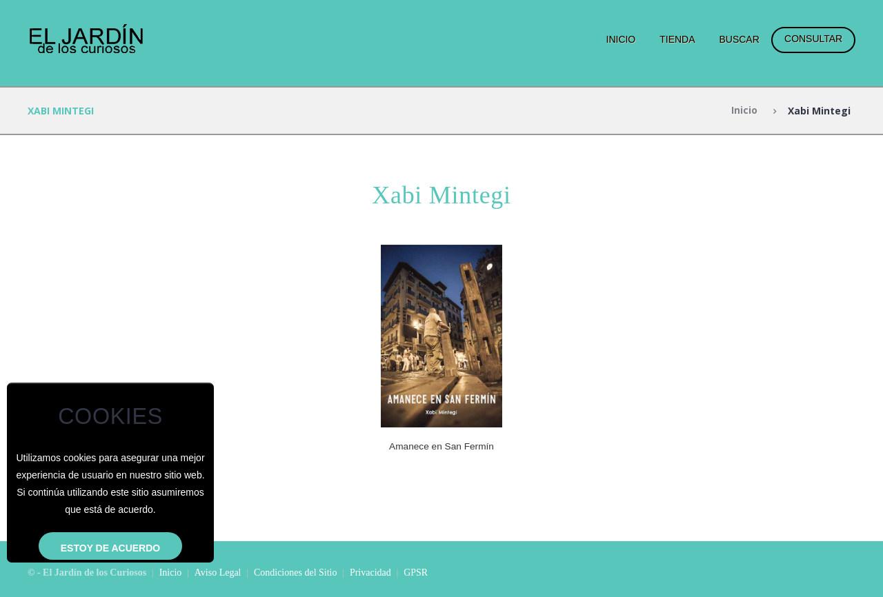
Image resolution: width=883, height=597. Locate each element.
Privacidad (370, 572)
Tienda (677, 39)
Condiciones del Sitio (295, 572)
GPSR (416, 572)
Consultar (813, 38)
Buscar (739, 39)
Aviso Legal (218, 572)
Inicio (621, 39)
